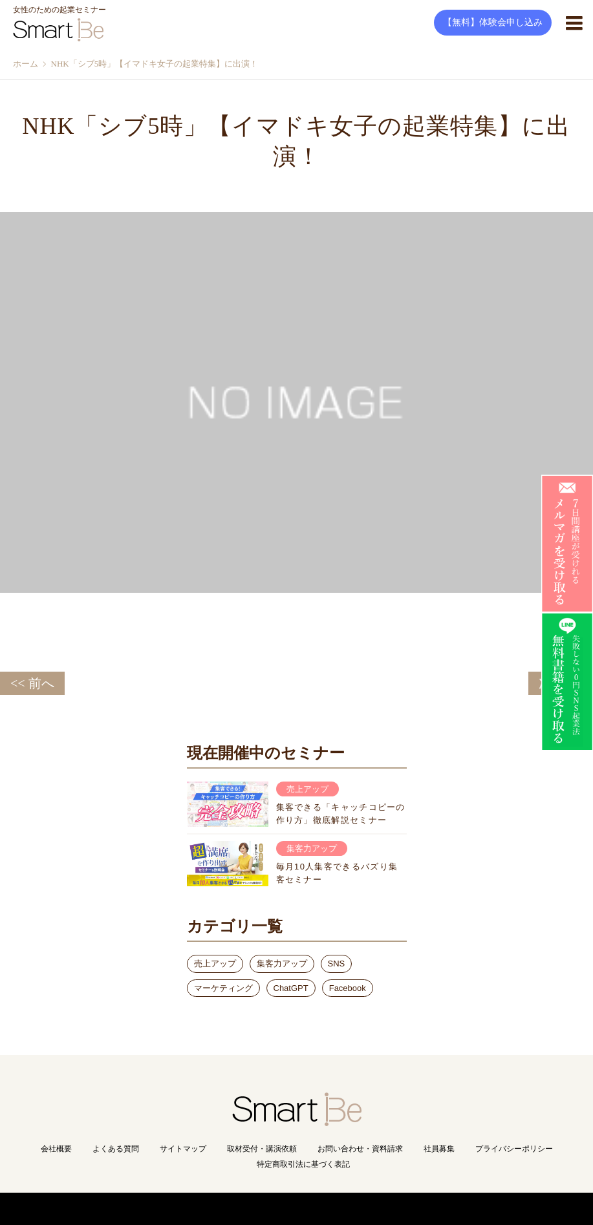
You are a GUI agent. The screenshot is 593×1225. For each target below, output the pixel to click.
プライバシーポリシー (514, 1148)
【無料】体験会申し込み (493, 22)
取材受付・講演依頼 (262, 1148)
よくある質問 (115, 1148)
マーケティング (223, 988)
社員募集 (439, 1148)
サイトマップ (183, 1148)
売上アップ (215, 963)
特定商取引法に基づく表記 (303, 1164)
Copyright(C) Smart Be (268, 1208)
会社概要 (56, 1148)
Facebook (347, 988)
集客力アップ (282, 963)
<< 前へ (32, 683)
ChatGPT (291, 988)
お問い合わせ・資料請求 (360, 1148)
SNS (336, 963)
